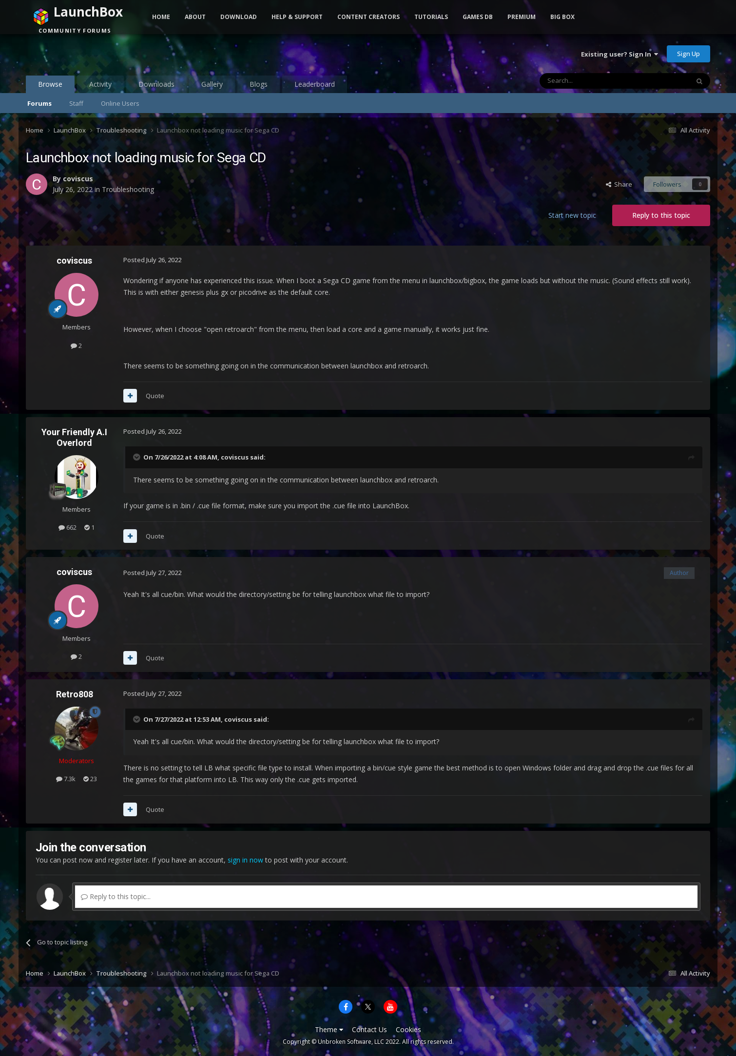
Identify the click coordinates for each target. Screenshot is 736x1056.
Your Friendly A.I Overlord (74, 437)
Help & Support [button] (297, 17)
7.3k (66, 778)
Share (619, 184)
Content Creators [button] (368, 17)
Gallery (212, 84)
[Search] (590, 81)
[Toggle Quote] (137, 457)
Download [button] (238, 17)
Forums (39, 103)
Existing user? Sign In (619, 54)
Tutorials (431, 17)
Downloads (156, 84)
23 (90, 778)
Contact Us (369, 1029)
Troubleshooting (128, 189)
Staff (76, 103)
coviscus (78, 178)
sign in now (245, 859)
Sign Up (688, 53)
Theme (329, 1029)
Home (161, 17)
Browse (50, 86)
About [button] (195, 17)
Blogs (259, 84)
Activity (100, 84)
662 (67, 527)
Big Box (562, 17)
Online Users (120, 103)
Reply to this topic (661, 215)
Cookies (408, 1029)
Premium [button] (521, 17)
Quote (155, 395)
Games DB (478, 17)
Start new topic (572, 215)
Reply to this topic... (116, 896)
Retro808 (74, 694)
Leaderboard (314, 84)
